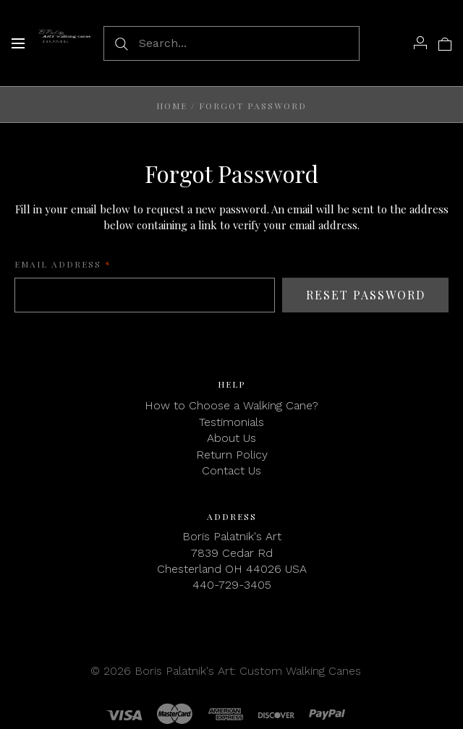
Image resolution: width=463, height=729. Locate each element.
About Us (231, 438)
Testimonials (231, 422)
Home (171, 105)
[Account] (420, 43)
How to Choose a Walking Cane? (231, 405)
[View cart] (444, 43)
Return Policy (232, 454)
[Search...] (231, 43)
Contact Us (231, 470)
